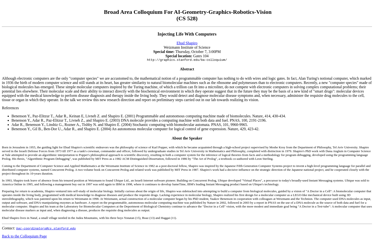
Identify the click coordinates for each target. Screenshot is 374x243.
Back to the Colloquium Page (24, 237)
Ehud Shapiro (187, 43)
